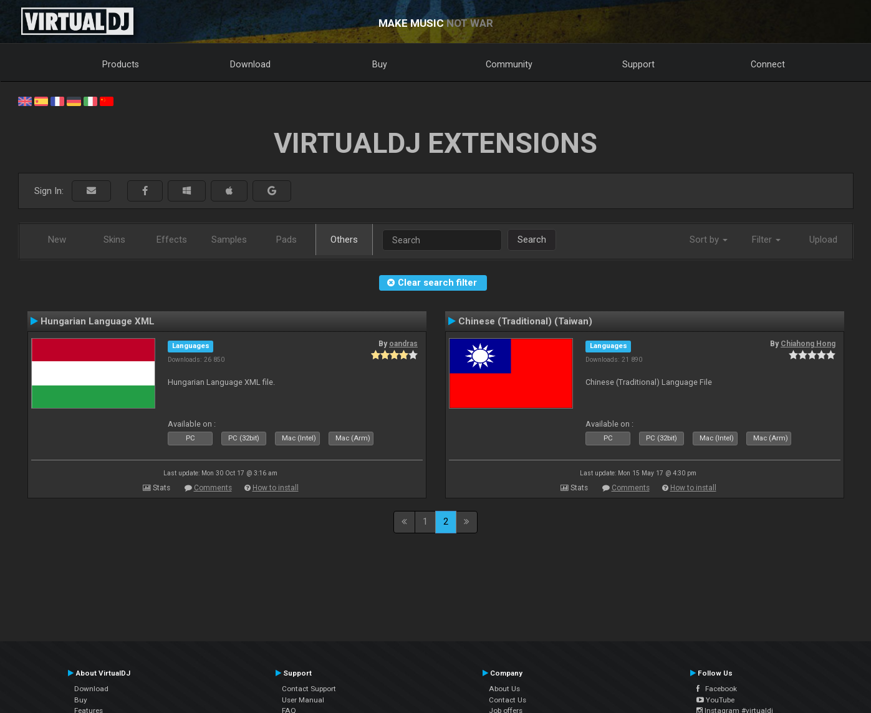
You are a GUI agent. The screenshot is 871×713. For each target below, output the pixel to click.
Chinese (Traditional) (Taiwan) (525, 321)
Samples (229, 239)
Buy (379, 64)
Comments (213, 487)
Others (344, 239)
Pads (286, 239)
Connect (768, 64)
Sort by (709, 239)
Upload (823, 239)
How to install (276, 487)
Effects (171, 239)
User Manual (303, 700)
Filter (766, 239)
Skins (114, 239)
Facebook (716, 688)
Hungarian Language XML (98, 321)
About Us (504, 688)
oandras (403, 343)
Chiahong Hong (808, 343)
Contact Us (507, 700)
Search (531, 239)
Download (250, 64)
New (57, 239)
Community (509, 64)
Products (120, 64)
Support (638, 64)
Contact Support (309, 688)
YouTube (715, 700)
